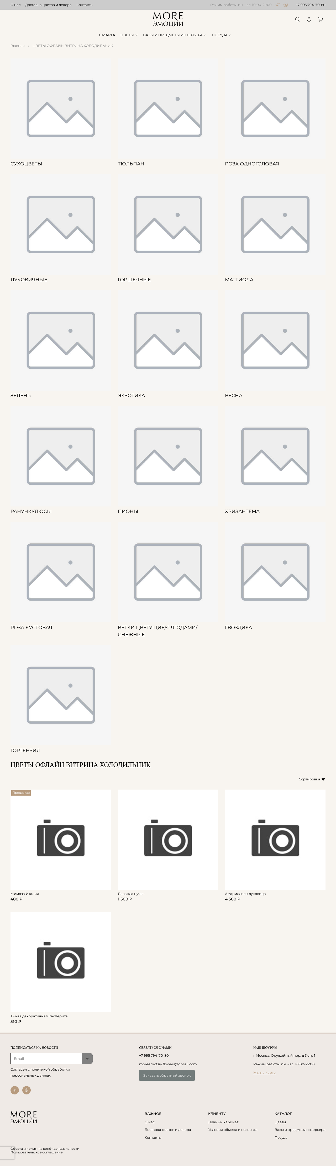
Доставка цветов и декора (48, 5)
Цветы (280, 1122)
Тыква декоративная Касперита (39, 1016)
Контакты (84, 5)
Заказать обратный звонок (167, 1075)
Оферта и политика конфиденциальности (44, 1149)
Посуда (281, 1137)
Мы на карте (264, 1072)
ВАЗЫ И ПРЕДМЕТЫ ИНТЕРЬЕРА (175, 35)
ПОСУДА (222, 35)
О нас (15, 5)
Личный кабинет (223, 1122)
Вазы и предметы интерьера (300, 1129)
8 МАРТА (107, 35)
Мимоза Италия (24, 894)
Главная (17, 46)
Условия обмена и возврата (233, 1129)
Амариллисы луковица (245, 894)
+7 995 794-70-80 (311, 5)
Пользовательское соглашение (36, 1152)
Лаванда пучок (131, 894)
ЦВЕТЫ (129, 35)
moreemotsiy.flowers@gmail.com (168, 1064)
